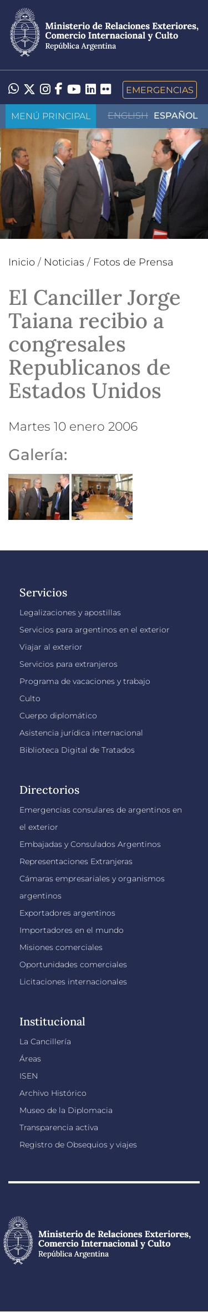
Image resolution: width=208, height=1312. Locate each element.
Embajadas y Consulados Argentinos (90, 844)
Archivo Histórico (53, 1093)
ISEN (28, 1076)
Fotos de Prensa (133, 262)
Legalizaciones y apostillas (70, 612)
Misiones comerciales (61, 947)
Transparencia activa (58, 1127)
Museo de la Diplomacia (66, 1110)
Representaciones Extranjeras (76, 861)
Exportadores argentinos (67, 913)
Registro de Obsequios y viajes (78, 1145)
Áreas (30, 1059)
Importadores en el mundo (71, 930)
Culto (29, 698)
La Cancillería (45, 1041)
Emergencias (160, 89)
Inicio (21, 262)
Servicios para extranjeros (68, 664)
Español (176, 115)
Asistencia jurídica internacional (81, 733)
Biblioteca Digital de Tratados (77, 750)
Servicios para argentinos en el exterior (94, 630)
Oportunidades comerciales (73, 964)
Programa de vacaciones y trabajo (84, 681)
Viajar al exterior (51, 647)
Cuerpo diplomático (58, 716)
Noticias (64, 262)
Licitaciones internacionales (73, 982)
